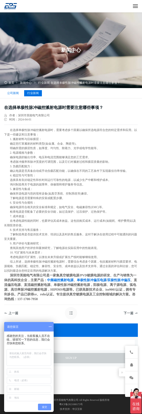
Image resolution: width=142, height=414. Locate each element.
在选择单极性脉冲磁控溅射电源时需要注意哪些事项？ (85, 82)
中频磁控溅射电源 (60, 280)
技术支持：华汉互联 (71, 409)
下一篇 (131, 313)
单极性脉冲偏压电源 (91, 280)
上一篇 (11, 313)
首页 (9, 82)
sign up (71, 358)
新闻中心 (26, 82)
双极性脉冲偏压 (118, 280)
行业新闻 (44, 82)
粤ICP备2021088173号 (71, 404)
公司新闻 (13, 93)
